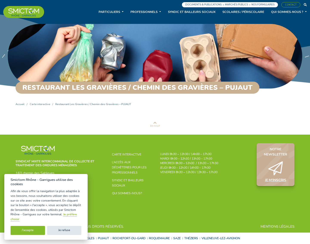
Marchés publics (236, 4)
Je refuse (64, 230)
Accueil (20, 104)
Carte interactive (40, 104)
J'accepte (28, 230)
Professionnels (144, 12)
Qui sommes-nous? (127, 193)
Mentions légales (277, 226)
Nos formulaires (262, 4)
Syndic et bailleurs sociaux (191, 12)
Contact (291, 4)
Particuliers (109, 12)
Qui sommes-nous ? (287, 12)
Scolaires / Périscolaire (243, 12)
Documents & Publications (203, 4)
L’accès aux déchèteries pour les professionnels (129, 167)
